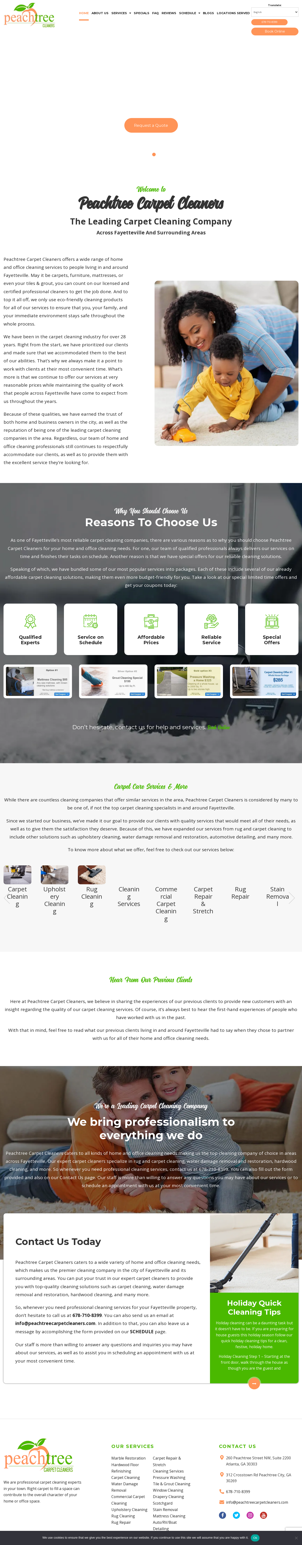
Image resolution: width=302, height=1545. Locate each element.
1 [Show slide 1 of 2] (148, 156)
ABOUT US (100, 13)
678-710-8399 (274, 23)
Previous (7, 919)
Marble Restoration (128, 1496)
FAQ (155, 13)
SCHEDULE (187, 13)
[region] (151, 102)
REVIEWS (169, 13)
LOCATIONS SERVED (233, 13)
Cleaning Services (168, 1496)
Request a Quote (151, 127)
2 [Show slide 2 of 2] (154, 156)
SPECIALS (141, 13)
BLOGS (208, 13)
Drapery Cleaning (168, 1528)
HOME (84, 13)
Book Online (275, 33)
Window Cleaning (168, 1521)
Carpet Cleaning (125, 1515)
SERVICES (119, 13)
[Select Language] (274, 12)
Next (292, 919)
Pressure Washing (169, 1502)
